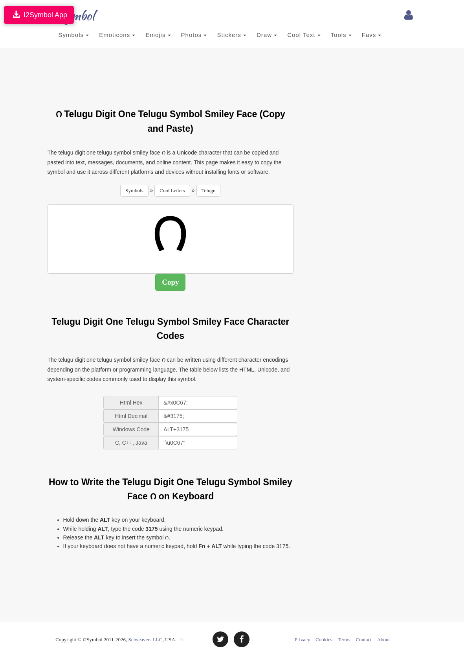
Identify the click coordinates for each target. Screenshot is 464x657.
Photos (194, 34)
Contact (363, 639)
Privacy (302, 639)
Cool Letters (172, 190)
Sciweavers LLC (145, 639)
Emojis (158, 34)
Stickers (231, 34)
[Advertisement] (191, 73)
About (383, 639)
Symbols (74, 34)
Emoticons (117, 34)
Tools (341, 34)
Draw (267, 34)
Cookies (323, 639)
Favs (371, 34)
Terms (343, 639)
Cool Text (303, 34)
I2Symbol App (39, 15)
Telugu (209, 190)
